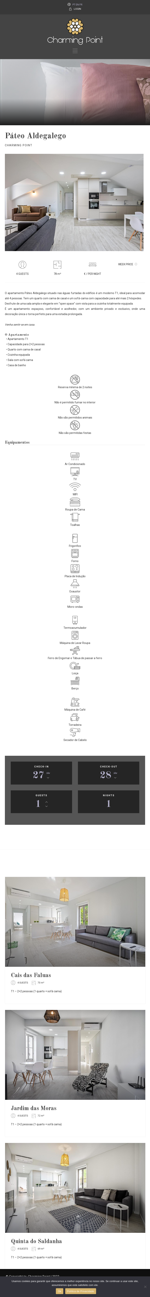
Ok (59, 1291)
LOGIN (77, 8)
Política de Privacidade (80, 1291)
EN (77, 4)
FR (80, 4)
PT (73, 4)
